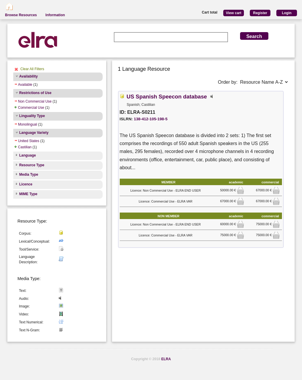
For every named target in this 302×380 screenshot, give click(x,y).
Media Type (28, 174)
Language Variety (33, 133)
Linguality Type (32, 116)
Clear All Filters (32, 69)
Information (55, 15)
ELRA (166, 359)
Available (25, 85)
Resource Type (31, 165)
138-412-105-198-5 (151, 119)
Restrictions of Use (35, 93)
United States (28, 141)
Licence (25, 184)
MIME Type (28, 194)
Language (27, 155)
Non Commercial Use (35, 101)
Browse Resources (21, 15)
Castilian (25, 147)
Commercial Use (31, 108)
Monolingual (27, 124)
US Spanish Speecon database (167, 96)
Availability (28, 76)
